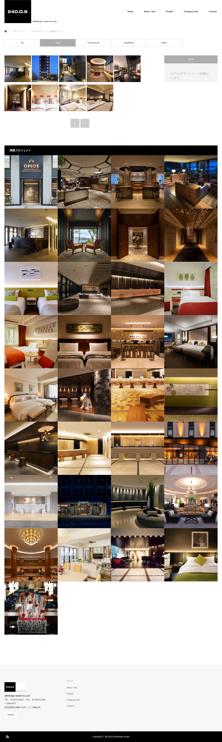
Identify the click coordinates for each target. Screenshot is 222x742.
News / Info (149, 11)
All (22, 43)
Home (130, 11)
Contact (213, 11)
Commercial (93, 43)
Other (164, 43)
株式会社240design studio (117, 736)
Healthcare (129, 43)
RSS (7, 736)
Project (169, 11)
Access (10, 714)
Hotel (57, 43)
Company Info (191, 11)
